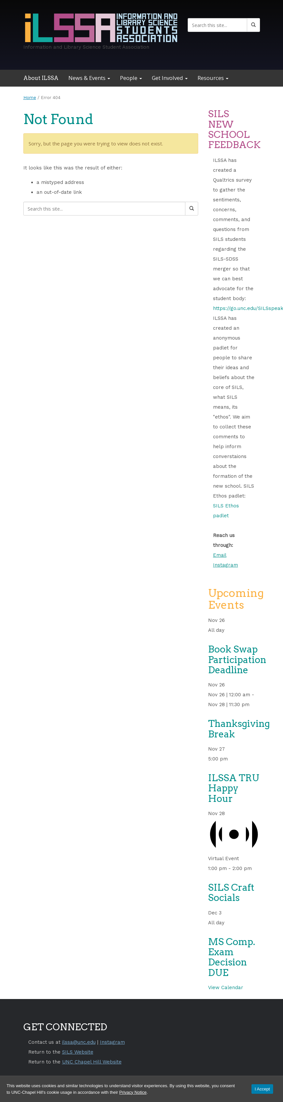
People (131, 78)
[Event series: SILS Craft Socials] (255, 868)
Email (219, 555)
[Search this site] (217, 25)
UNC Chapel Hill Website (92, 1062)
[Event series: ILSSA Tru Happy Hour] (231, 759)
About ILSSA (41, 78)
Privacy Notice (133, 1092)
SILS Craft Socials (231, 892)
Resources (213, 78)
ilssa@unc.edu (79, 1042)
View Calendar (225, 987)
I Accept (262, 1089)
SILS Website (77, 1052)
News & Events (89, 78)
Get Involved (170, 78)
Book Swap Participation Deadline (237, 660)
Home (29, 97)
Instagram (225, 565)
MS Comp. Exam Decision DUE (231, 957)
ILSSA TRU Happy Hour (233, 788)
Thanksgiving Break (239, 728)
